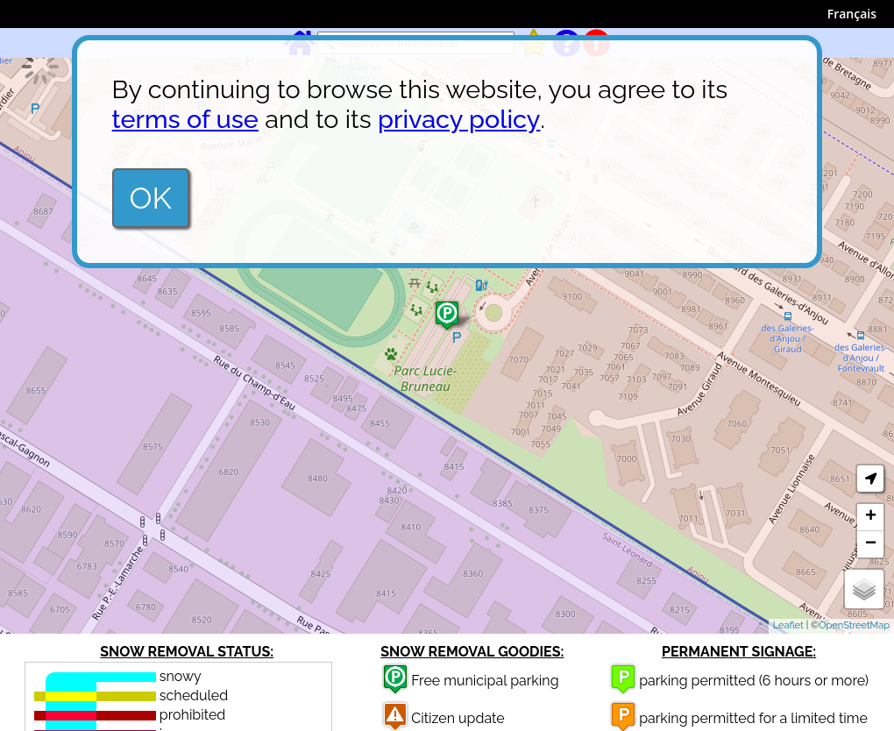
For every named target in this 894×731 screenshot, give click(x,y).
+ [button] (870, 517)
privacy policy (459, 119)
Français (851, 13)
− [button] (870, 544)
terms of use (185, 119)
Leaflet (788, 625)
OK (151, 198)
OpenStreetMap (854, 625)
